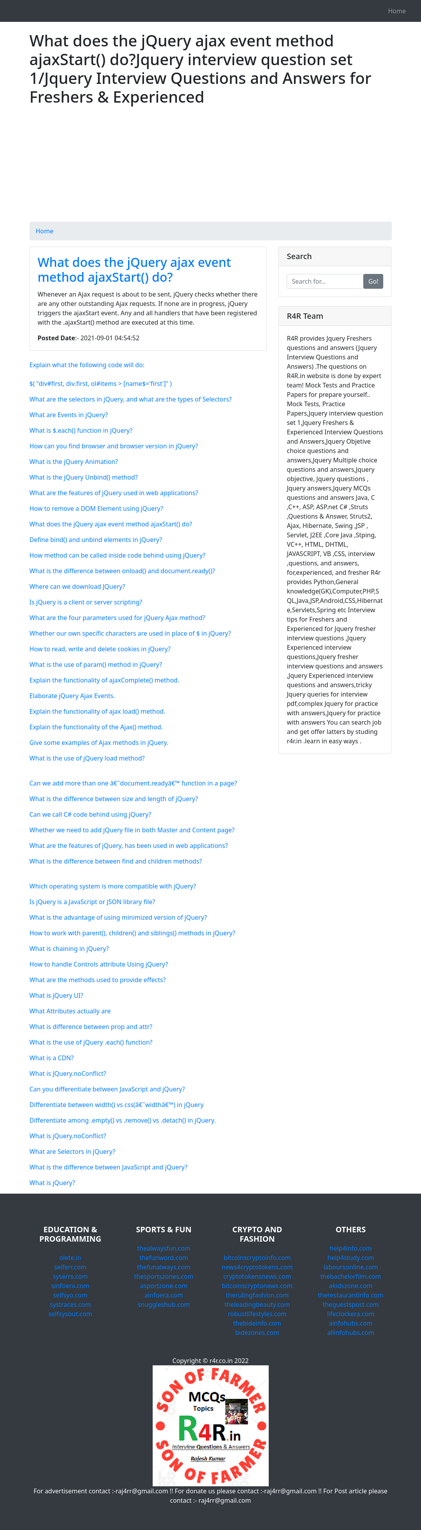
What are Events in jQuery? (69, 414)
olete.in (70, 1257)
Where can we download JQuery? (77, 586)
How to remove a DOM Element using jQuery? (97, 508)
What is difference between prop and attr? (91, 1026)
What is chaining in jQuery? (69, 948)
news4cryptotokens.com (257, 1267)
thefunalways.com (163, 1267)
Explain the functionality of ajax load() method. (98, 711)
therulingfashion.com (257, 1295)
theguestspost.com (350, 1304)
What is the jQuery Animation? (74, 461)
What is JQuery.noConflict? (68, 1073)
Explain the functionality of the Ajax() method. (96, 727)
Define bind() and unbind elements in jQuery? (96, 539)
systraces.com (70, 1304)
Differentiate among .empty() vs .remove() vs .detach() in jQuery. (123, 1120)
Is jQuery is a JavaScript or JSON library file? (92, 901)
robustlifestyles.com (257, 1314)
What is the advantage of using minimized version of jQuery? (118, 917)
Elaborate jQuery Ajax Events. (72, 695)
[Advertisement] (211, 167)
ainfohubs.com (350, 1323)
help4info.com (351, 1248)
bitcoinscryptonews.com (257, 1285)
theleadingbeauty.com (257, 1304)
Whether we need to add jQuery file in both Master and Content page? (132, 830)
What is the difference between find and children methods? (116, 861)
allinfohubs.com (350, 1332)
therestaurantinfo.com (351, 1295)
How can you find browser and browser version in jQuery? (114, 446)
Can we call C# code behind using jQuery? (90, 814)
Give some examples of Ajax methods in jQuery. (99, 742)
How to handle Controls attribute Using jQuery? (99, 964)
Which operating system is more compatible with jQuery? (113, 886)
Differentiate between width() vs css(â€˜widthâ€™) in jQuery (117, 1104)
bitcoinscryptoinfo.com (257, 1257)
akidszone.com (351, 1285)
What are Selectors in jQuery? (72, 1151)
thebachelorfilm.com (351, 1276)
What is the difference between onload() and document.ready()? (122, 571)
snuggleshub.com (163, 1304)
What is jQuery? (52, 1182)
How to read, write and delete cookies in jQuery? (100, 649)
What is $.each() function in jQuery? (81, 430)
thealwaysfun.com (163, 1248)
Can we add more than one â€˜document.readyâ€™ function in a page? (133, 783)
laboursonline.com (350, 1267)
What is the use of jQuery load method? (87, 758)
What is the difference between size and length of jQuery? (114, 798)
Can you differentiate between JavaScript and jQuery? (107, 1089)
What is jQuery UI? (56, 995)
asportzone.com (163, 1285)
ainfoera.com (163, 1295)
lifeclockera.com (350, 1314)
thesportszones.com (163, 1276)
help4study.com (351, 1257)
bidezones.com (257, 1332)
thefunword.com (163, 1257)
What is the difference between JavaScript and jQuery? (109, 1167)
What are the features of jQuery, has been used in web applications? (129, 845)
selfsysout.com (70, 1314)
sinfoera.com (70, 1285)
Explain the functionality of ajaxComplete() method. (105, 680)
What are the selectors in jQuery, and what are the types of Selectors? (131, 399)
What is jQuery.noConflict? (68, 1136)
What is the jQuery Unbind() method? (84, 477)
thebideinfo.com (257, 1323)
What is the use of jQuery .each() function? (91, 1042)
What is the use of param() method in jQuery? (96, 664)
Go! (373, 281)
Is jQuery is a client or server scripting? (86, 602)
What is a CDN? (52, 1058)
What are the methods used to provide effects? (98, 980)
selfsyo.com (70, 1295)
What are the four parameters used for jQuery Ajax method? (117, 617)
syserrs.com (70, 1276)
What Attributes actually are (70, 1011)
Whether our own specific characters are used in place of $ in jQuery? (130, 633)
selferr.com (70, 1267)
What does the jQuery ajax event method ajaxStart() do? (134, 269)
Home (397, 11)
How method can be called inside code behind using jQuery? (118, 555)
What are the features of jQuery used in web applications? (114, 493)
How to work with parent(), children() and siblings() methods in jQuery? (133, 933)
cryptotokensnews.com (257, 1276)
